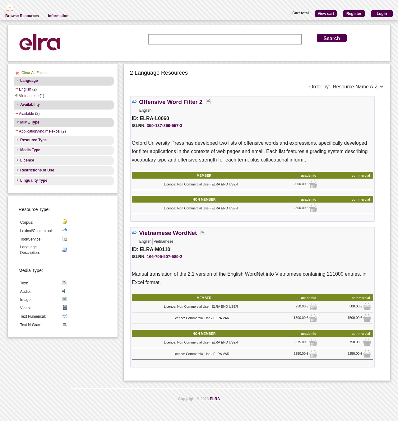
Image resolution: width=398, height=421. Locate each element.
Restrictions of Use (37, 170)
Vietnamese (29, 96)
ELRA (215, 399)
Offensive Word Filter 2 (170, 102)
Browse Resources (22, 16)
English (25, 89)
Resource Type (33, 140)
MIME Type (29, 122)
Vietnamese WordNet (168, 233)
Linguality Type (33, 180)
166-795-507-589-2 (164, 256)
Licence (27, 160)
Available (26, 113)
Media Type (30, 150)
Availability (30, 104)
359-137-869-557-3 (164, 125)
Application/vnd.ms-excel (39, 131)
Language (29, 80)
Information (58, 16)
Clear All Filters (34, 73)
